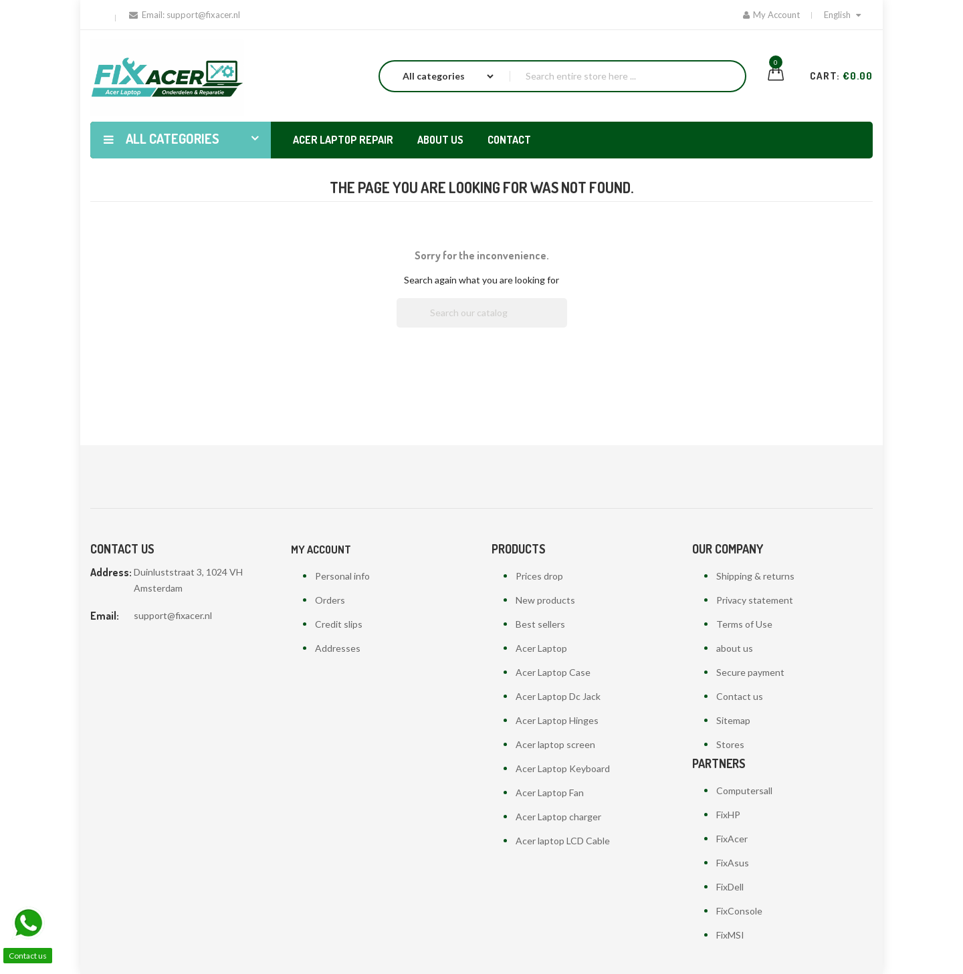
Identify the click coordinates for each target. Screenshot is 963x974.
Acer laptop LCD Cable (563, 840)
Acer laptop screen (555, 744)
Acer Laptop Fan (550, 792)
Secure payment (750, 672)
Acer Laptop (541, 648)
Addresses (337, 648)
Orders (330, 600)
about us (734, 648)
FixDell (730, 886)
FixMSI (730, 935)
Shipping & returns (755, 576)
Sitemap (733, 720)
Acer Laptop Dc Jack (558, 696)
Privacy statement (754, 600)
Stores (730, 744)
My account (321, 549)
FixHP (728, 814)
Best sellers (540, 624)
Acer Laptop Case (553, 672)
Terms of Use (744, 624)
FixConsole (739, 911)
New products (545, 600)
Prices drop (539, 576)
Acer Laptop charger (558, 816)
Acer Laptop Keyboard (563, 768)
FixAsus (732, 862)
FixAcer (732, 838)
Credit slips (338, 624)
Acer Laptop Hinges (557, 720)
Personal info (342, 576)
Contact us (739, 696)
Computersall (744, 790)
